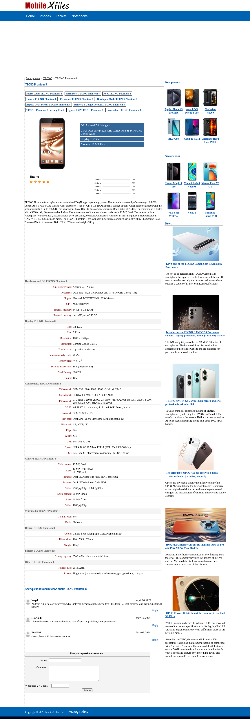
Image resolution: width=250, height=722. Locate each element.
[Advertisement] (125, 48)
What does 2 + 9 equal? (38, 688)
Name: (42, 660)
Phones (45, 16)
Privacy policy (78, 714)
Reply (155, 610)
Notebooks (80, 16)
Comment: (40, 667)
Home (30, 16)
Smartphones (33, 78)
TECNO (47, 78)
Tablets (61, 16)
